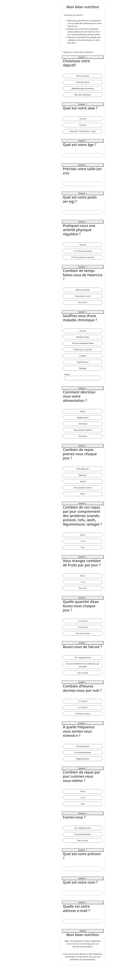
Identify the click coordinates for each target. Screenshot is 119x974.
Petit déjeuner (83, 469)
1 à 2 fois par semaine (82, 251)
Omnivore (82, 423)
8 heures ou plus (83, 713)
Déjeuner (83, 475)
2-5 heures (82, 701)
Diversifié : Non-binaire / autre (83, 131)
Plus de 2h (82, 302)
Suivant (82, 57)
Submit (83, 931)
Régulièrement (82, 759)
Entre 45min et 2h (82, 296)
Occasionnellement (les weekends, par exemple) (82, 665)
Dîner (82, 494)
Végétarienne (83, 417)
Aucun (83, 535)
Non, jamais (83, 672)
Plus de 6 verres (83, 633)
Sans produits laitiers (83, 430)
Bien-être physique (82, 94)
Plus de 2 (83, 588)
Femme (82, 119)
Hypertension (83, 362)
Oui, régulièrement (82, 657)
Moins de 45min (83, 290)
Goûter (83, 481)
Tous (83, 547)
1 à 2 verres (83, 621)
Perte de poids (82, 76)
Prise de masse (82, 82)
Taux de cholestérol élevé (83, 343)
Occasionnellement (82, 752)
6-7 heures (82, 707)
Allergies (83, 368)
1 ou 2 (82, 541)
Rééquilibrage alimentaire (82, 88)
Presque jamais (82, 746)
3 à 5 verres (83, 627)
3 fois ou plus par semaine (82, 257)
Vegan (82, 411)
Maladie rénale (82, 337)
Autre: (82, 376)
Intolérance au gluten (82, 349)
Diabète (82, 355)
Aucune (82, 244)
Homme (82, 125)
